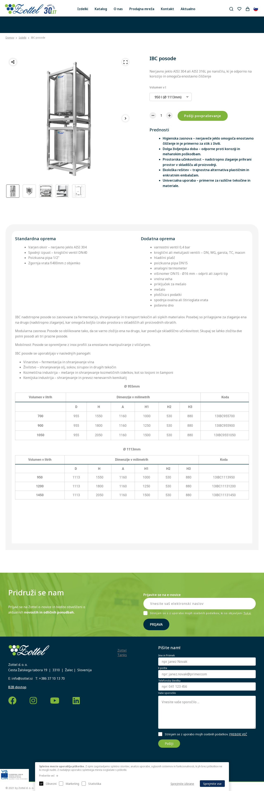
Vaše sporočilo (167, 693)
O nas (118, 9)
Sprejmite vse (212, 784)
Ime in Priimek (166, 655)
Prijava (156, 624)
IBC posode (38, 37)
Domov (10, 37)
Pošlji (169, 743)
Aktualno (188, 9)
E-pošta (162, 668)
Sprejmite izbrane (182, 784)
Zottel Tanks (122, 652)
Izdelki (82, 9)
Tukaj (247, 613)
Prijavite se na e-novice (162, 594)
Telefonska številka (169, 680)
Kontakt (167, 9)
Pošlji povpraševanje (202, 116)
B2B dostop (17, 687)
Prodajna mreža (141, 9)
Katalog (101, 9)
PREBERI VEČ (238, 734)
